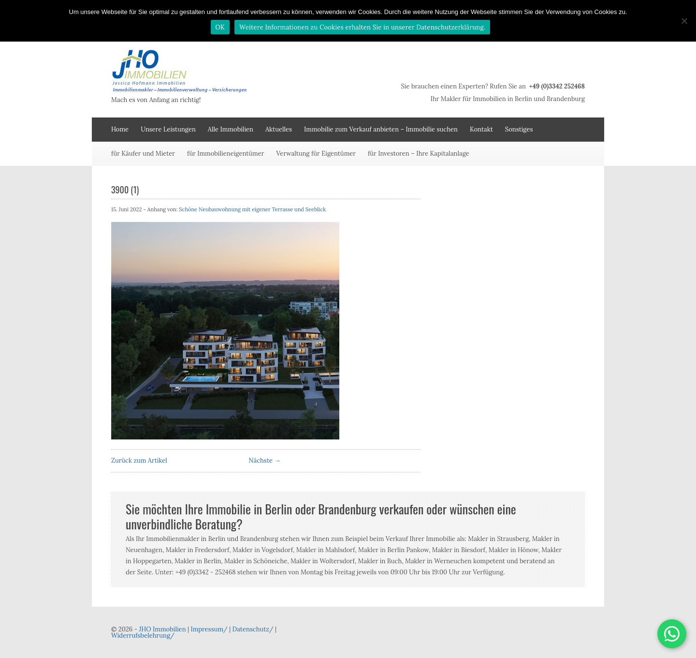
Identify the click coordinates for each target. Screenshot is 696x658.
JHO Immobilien (162, 629)
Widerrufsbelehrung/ (142, 635)
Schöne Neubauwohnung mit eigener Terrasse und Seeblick (252, 209)
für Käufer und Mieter (143, 153)
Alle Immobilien (230, 129)
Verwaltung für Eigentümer (316, 153)
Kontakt (481, 129)
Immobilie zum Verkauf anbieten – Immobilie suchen (381, 129)
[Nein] (684, 21)
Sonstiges (519, 129)
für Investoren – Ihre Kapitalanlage (418, 153)
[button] (671, 633)
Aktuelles (278, 129)
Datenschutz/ (253, 629)
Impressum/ (208, 629)
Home (120, 129)
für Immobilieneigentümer (225, 153)
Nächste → (265, 460)
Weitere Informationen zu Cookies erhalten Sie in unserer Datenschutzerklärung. (362, 27)
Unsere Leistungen (168, 129)
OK (220, 27)
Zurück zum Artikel (139, 460)
